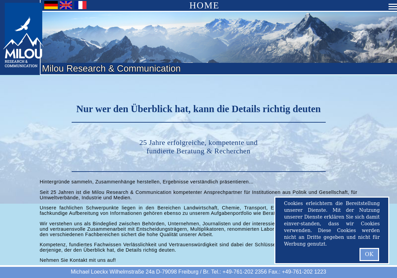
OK (369, 254)
